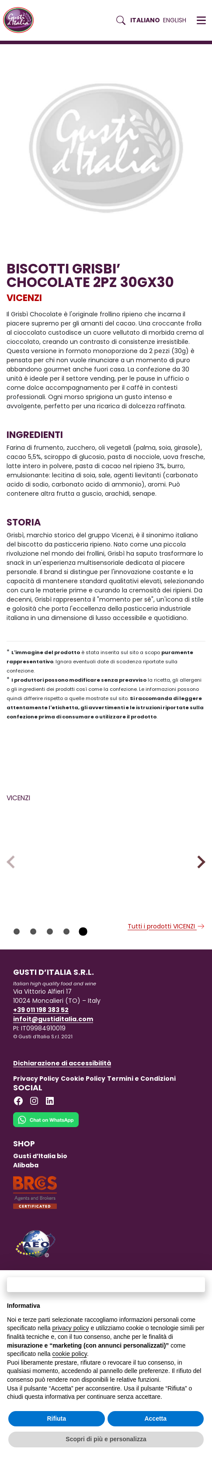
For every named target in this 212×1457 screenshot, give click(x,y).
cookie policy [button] (69, 1353)
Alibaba (25, 1193)
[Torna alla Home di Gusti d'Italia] (21, 20)
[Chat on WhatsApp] (46, 1153)
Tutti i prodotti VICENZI (166, 954)
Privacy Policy (36, 1106)
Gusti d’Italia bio (40, 1184)
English (174, 20)
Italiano (145, 20)
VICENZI (24, 297)
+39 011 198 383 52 (41, 1037)
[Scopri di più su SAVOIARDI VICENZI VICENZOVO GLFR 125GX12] (54, 852)
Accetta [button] (155, 1418)
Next (199, 876)
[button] (201, 20)
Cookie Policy (83, 1106)
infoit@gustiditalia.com (53, 1047)
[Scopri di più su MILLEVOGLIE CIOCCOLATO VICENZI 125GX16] (157, 852)
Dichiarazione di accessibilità (62, 1091)
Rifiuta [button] (56, 1418)
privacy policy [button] (70, 1327)
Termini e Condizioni (141, 1106)
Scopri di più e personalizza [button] (106, 1439)
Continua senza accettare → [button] (106, 1284)
